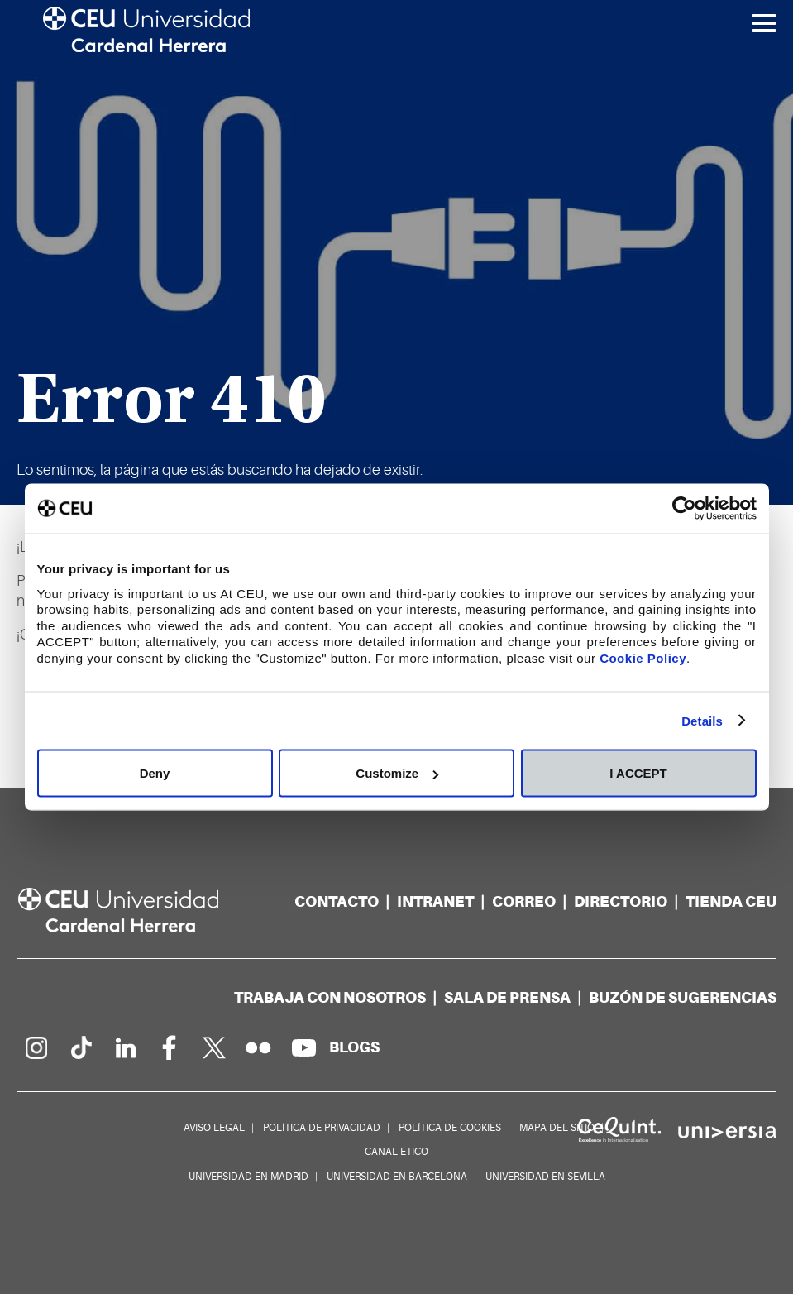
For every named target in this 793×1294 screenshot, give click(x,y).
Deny (155, 773)
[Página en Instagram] (36, 1047)
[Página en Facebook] (169, 1047)
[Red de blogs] (354, 1047)
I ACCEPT (637, 773)
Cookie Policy (643, 657)
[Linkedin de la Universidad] (125, 1047)
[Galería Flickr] (259, 1047)
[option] (396, 252)
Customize (397, 773)
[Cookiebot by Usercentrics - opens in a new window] (684, 508)
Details (702, 720)
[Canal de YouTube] (303, 1047)
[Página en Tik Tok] (80, 1047)
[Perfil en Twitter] (214, 1047)
